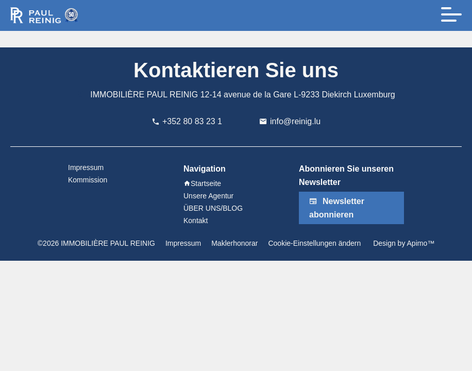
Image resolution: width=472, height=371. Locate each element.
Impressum (183, 243)
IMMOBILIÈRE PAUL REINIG (144, 94)
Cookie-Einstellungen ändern (314, 243)
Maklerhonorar (234, 243)
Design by (402, 243)
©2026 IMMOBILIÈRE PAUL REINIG (96, 243)
